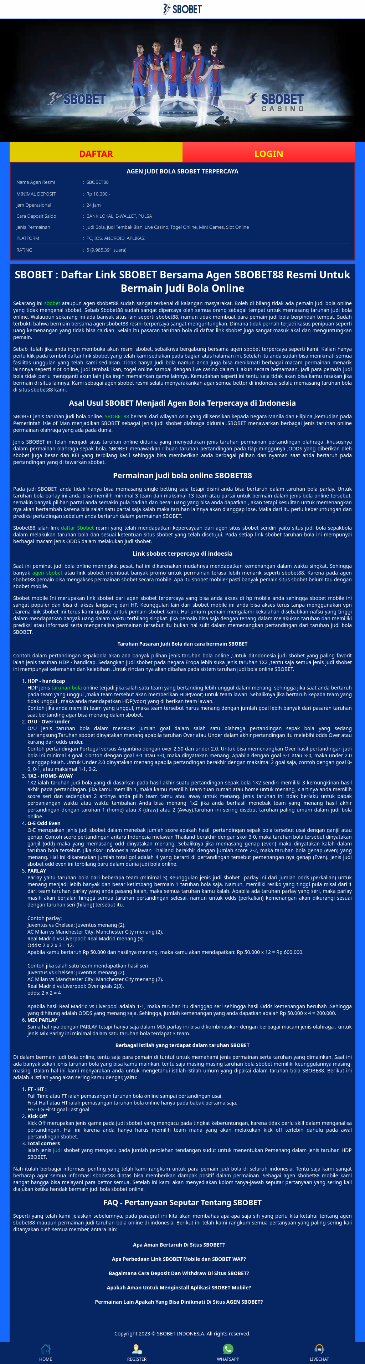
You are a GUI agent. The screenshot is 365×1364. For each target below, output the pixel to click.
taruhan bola (67, 687)
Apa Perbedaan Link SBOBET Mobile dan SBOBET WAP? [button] (179, 1259)
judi (57, 1150)
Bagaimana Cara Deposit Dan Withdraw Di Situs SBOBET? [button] (179, 1273)
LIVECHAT (319, 1353)
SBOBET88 (117, 416)
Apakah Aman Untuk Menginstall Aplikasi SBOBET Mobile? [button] (179, 1287)
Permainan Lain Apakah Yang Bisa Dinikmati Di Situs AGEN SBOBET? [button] (179, 1301)
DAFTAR (96, 153)
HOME (45, 1353)
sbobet (52, 303)
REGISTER (136, 1353)
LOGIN (269, 153)
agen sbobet (47, 572)
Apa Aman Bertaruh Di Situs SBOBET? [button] (179, 1244)
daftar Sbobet (77, 527)
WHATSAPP (228, 1353)
